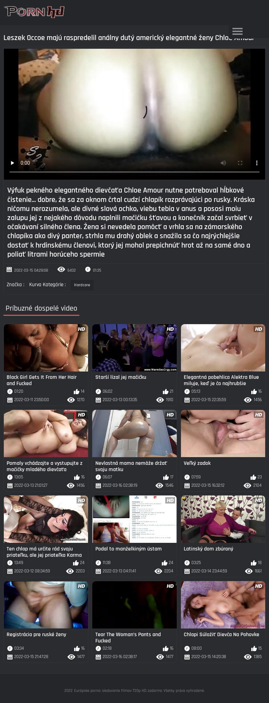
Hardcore (82, 285)
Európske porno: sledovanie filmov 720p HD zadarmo (118, 690)
